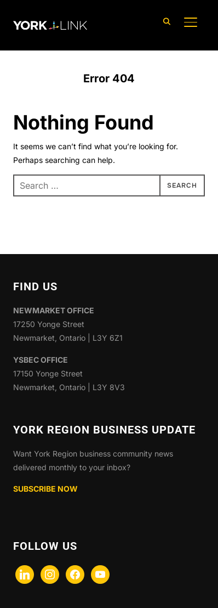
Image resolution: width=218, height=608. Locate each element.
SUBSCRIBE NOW (45, 488)
